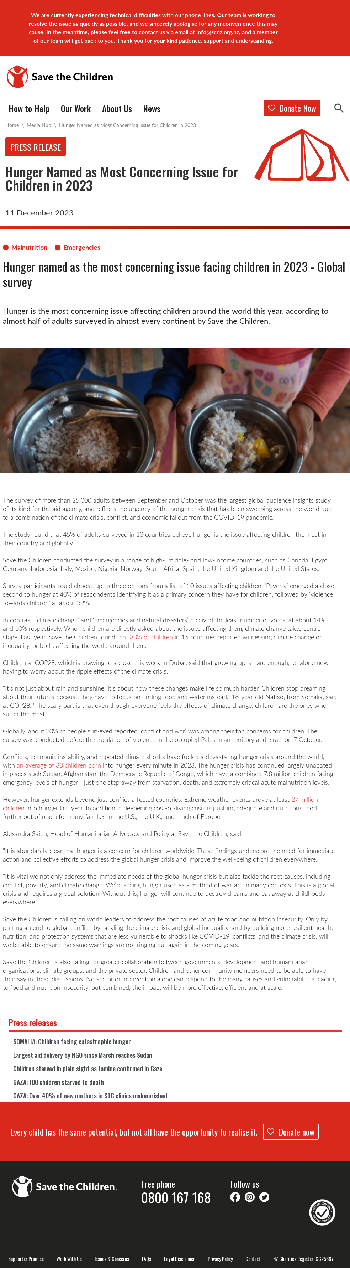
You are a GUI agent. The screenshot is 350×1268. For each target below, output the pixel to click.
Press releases (33, 1022)
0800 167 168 (176, 1197)
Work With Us (69, 1258)
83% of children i (153, 637)
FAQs (146, 1258)
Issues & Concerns (112, 1258)
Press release (35, 146)
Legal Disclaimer (179, 1258)
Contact (252, 1258)
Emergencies (81, 247)
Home (12, 125)
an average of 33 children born (59, 765)
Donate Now (292, 108)
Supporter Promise (26, 1258)
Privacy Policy (220, 1258)
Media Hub (39, 125)
